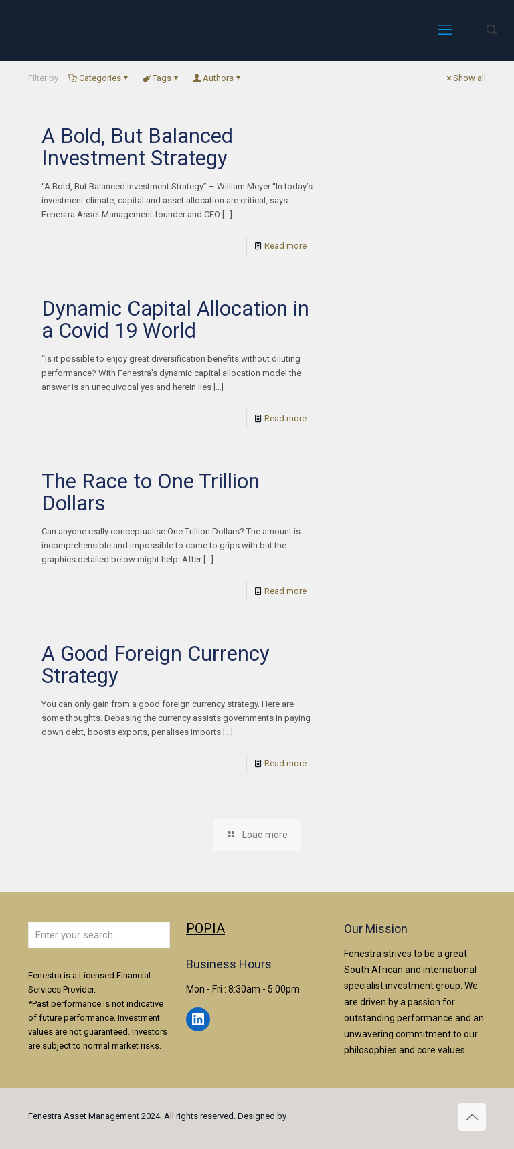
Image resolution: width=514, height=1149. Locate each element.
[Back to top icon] (472, 1117)
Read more (285, 246)
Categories (99, 78)
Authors (217, 78)
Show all (465, 78)
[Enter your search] (99, 935)
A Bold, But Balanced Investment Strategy (137, 147)
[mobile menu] (445, 30)
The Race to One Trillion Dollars (150, 492)
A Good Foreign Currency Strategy (155, 664)
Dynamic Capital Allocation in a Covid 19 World (175, 319)
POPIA (205, 928)
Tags (161, 78)
